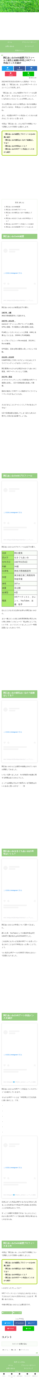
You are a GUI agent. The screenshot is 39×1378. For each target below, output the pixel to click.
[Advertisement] (19, 26)
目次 (16, 202)
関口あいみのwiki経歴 (13, 207)
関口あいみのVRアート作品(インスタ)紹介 (20, 224)
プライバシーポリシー (28, 1365)
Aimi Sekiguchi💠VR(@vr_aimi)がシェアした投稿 (19, 1082)
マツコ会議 (17, 1312)
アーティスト (6, 1312)
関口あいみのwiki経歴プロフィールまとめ (19, 227)
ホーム (10, 1365)
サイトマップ (28, 1368)
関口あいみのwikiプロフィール (16, 209)
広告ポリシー (19, 1371)
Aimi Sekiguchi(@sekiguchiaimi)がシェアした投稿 (19, 300)
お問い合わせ (10, 1368)
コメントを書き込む (19, 1344)
